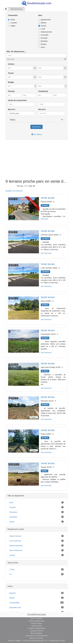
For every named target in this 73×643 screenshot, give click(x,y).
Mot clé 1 (11, 109)
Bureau (42, 44)
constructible (14, 603)
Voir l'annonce (46, 253)
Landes (12, 555)
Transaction (13, 15)
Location (12, 23)
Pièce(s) (11, 91)
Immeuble (43, 35)
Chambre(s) (43, 91)
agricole (12, 593)
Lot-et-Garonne (15, 541)
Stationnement (45, 32)
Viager (11, 26)
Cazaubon (13, 517)
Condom (12, 507)
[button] (65, 59)
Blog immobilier (36, 633)
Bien (40, 15)
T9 (10, 574)
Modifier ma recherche (14, 191)
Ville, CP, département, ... (16, 51)
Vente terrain (48, 198)
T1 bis (11, 570)
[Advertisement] (36, 161)
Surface (11, 64)
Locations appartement (36, 628)
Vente (11, 20)
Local (41, 29)
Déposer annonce (36, 638)
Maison (42, 23)
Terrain (42, 26)
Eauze (11, 522)
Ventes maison (36, 623)
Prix (25, 186)
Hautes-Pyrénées (16, 546)
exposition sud (15, 607)
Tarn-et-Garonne (15, 550)
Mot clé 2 (42, 109)
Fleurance (13, 512)
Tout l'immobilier (36, 618)
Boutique (43, 41)
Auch (11, 503)
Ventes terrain (36, 626)
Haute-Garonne (15, 536)
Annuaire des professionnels (36, 636)
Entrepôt (42, 38)
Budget (11, 82)
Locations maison (36, 631)
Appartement (44, 20)
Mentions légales (14, 641)
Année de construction (17, 100)
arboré (12, 598)
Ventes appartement (36, 621)
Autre (41, 47)
